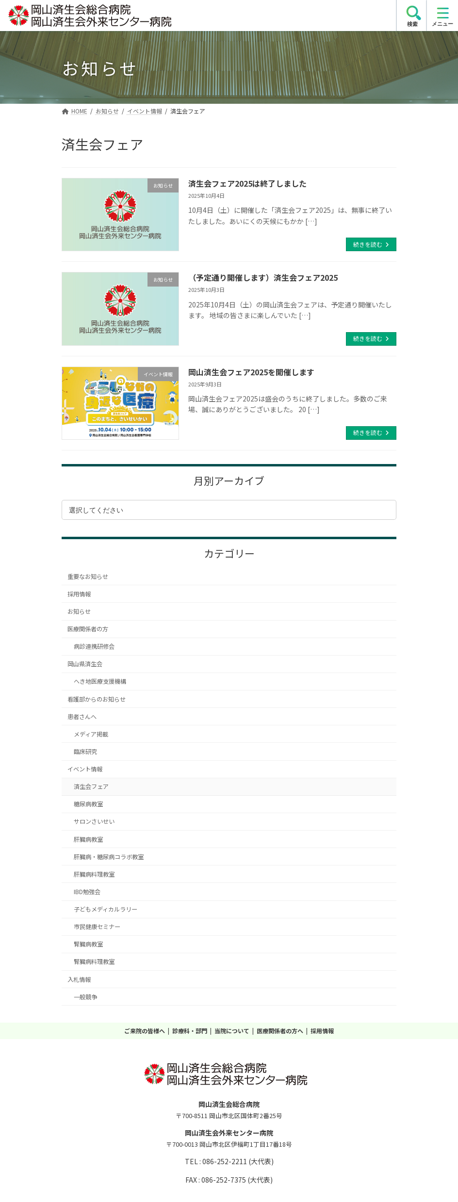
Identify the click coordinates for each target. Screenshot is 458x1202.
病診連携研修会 (94, 646)
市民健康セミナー (97, 926)
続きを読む (367, 244)
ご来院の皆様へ (144, 1030)
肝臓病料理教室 (94, 874)
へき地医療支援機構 (100, 681)
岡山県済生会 (84, 663)
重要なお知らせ (87, 576)
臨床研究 (85, 751)
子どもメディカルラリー (105, 909)
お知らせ (79, 611)
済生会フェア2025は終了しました (247, 183)
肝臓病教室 (88, 839)
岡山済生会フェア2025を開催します (251, 372)
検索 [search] (412, 24)
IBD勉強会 (87, 891)
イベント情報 (84, 769)
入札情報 (79, 979)
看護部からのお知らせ (96, 699)
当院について (231, 1030)
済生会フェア (91, 786)
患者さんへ (82, 716)
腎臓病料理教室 (94, 961)
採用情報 (79, 594)
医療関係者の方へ (280, 1030)
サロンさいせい (94, 821)
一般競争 (85, 997)
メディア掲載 (91, 734)
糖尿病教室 (88, 804)
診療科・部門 (189, 1030)
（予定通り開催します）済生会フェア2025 (263, 277)
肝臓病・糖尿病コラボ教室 (109, 856)
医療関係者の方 (87, 629)
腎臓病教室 (88, 944)
